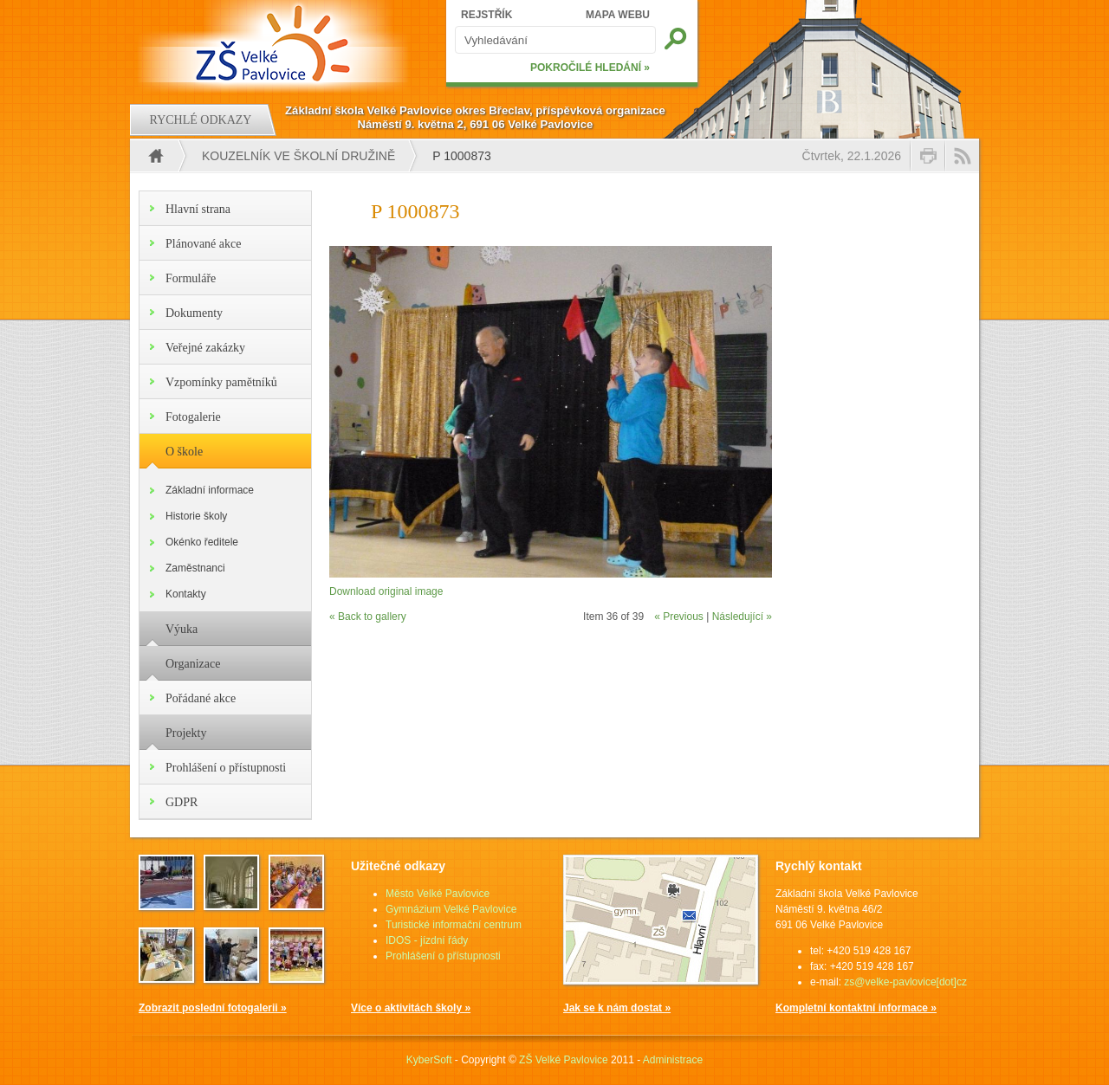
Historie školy (196, 516)
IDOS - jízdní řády (427, 940)
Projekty (185, 733)
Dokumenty (194, 313)
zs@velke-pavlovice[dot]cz (905, 982)
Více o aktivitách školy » (410, 1008)
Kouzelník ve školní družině (298, 156)
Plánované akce (203, 243)
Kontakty (185, 594)
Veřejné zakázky (205, 347)
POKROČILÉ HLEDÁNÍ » (590, 67)
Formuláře (190, 278)
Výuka (181, 629)
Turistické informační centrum (454, 925)
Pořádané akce (200, 698)
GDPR (181, 802)
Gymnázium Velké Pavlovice (451, 909)
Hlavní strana (197, 209)
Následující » (742, 616)
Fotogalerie (193, 416)
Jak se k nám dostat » (617, 1008)
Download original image (386, 591)
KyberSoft (429, 1060)
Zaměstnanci (195, 568)
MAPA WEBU (618, 15)
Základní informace (209, 490)
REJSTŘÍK (486, 15)
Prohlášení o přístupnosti (225, 767)
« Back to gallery (367, 616)
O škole (184, 451)
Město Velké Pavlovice (438, 894)
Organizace (192, 663)
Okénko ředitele (201, 542)
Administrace (673, 1060)
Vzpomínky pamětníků (221, 382)
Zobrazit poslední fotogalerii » (213, 1008)
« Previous (679, 616)
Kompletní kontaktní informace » (856, 1008)
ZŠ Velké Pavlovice (563, 1060)
